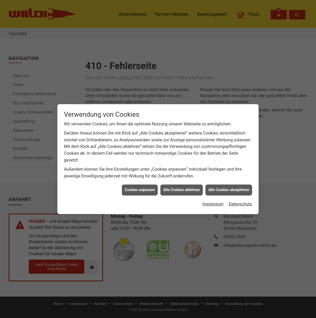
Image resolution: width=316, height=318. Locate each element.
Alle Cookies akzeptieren (228, 167)
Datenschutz (240, 181)
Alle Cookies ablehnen (181, 167)
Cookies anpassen (140, 167)
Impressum (213, 181)
